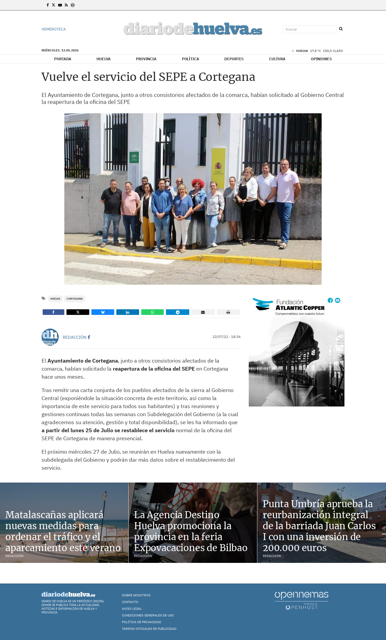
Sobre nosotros (136, 595)
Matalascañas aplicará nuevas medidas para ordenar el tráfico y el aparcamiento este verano (63, 531)
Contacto (130, 602)
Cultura (277, 59)
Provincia (146, 59)
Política (190, 59)
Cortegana (74, 298)
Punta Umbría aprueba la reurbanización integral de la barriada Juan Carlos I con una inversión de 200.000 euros (319, 525)
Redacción (74, 337)
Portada (62, 59)
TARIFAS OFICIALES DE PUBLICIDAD (149, 629)
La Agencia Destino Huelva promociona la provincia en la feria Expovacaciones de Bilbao (191, 531)
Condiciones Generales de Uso (148, 615)
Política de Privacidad (141, 622)
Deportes (234, 59)
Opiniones (321, 59)
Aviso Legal (132, 609)
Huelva (103, 59)
